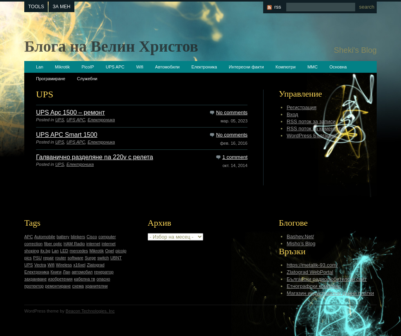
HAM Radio (74, 243)
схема (78, 286)
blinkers (78, 236)
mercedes (79, 250)
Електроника (204, 67)
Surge (90, 257)
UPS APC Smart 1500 (67, 134)
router (60, 257)
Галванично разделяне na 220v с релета (94, 157)
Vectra (40, 264)
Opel (109, 250)
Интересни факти (246, 67)
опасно (103, 279)
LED (64, 250)
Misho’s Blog (301, 243)
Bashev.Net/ (300, 236)
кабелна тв (84, 279)
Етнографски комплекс (314, 286)
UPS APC (115, 67)
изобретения (60, 279)
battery (62, 236)
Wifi (139, 67)
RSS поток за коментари (315, 128)
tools (36, 6)
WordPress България (311, 135)
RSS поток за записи (311, 121)
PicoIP (87, 67)
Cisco (92, 236)
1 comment (234, 157)
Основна (338, 67)
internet (93, 243)
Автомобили (167, 67)
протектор (33, 286)
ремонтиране (58, 286)
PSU (37, 257)
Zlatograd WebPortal (310, 272)
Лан (66, 272)
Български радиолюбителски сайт (327, 279)
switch (103, 257)
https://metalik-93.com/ (312, 265)
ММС (312, 67)
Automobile (44, 236)
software (75, 257)
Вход (292, 114)
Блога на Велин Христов (111, 46)
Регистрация (301, 107)
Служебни (87, 78)
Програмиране (50, 78)
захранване (35, 279)
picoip (121, 250)
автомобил (82, 272)
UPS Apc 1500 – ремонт (70, 112)
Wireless (64, 264)
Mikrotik (62, 67)
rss (277, 7)
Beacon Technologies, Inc (90, 311)
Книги (56, 272)
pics (28, 257)
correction (33, 243)
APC (28, 236)
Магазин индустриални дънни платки (330, 293)
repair (48, 257)
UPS (59, 119)
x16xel (79, 264)
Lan (39, 67)
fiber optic (53, 243)
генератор (104, 272)
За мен (61, 6)
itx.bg (45, 250)
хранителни (96, 286)
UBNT (116, 257)
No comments (231, 112)
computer (107, 236)
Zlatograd (96, 264)
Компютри (286, 67)
